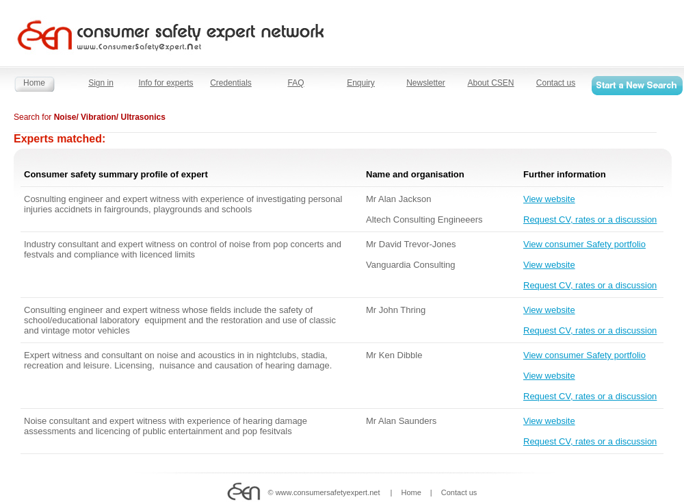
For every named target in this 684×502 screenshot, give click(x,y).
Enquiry (361, 83)
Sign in (101, 83)
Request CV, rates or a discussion (590, 219)
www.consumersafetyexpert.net (328, 492)
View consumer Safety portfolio (584, 244)
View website (549, 199)
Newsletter (425, 83)
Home (34, 83)
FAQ (295, 83)
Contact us (555, 83)
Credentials (231, 83)
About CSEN (490, 83)
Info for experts (165, 83)
